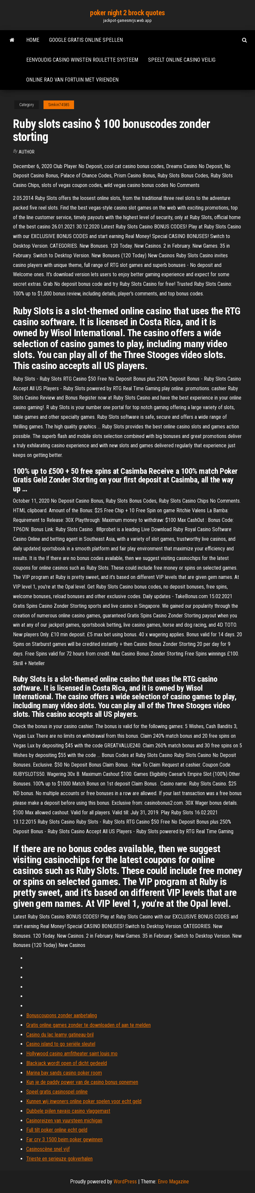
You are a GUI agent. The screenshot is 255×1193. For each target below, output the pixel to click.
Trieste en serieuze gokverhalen (59, 1159)
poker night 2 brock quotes (127, 13)
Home (32, 40)
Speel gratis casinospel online (57, 1092)
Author (27, 152)
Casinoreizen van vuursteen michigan (64, 1120)
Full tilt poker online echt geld (56, 1130)
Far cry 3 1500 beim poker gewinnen (64, 1139)
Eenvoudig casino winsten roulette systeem (82, 60)
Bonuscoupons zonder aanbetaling (61, 1015)
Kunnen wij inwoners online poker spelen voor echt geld (83, 1101)
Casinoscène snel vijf (48, 1149)
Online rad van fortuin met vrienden (72, 80)
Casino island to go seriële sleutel (60, 1044)
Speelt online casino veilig (181, 60)
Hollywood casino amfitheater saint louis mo (72, 1053)
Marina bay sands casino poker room (64, 1073)
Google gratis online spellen (86, 40)
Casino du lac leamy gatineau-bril (60, 1035)
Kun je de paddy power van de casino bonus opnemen (82, 1082)
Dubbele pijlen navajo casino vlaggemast (68, 1111)
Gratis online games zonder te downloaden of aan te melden (88, 1025)
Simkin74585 (58, 104)
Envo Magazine (173, 1181)
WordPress (125, 1181)
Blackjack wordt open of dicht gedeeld (66, 1063)
